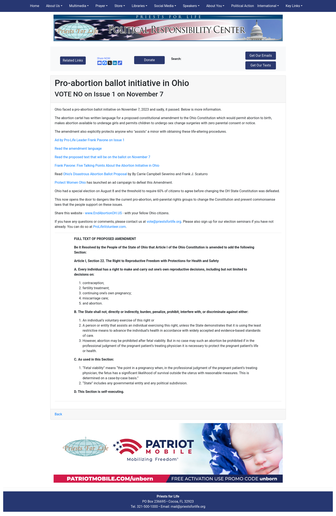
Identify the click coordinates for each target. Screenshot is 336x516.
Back (58, 414)
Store (118, 6)
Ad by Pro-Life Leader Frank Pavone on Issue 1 (90, 140)
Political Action (242, 6)
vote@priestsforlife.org (164, 222)
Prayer (100, 6)
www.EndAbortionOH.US (103, 213)
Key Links (293, 6)
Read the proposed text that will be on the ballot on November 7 (102, 157)
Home (34, 6)
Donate (149, 60)
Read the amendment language (78, 149)
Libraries (138, 6)
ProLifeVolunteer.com (109, 227)
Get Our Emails (260, 56)
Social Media (164, 6)
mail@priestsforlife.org (188, 507)
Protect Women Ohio (70, 182)
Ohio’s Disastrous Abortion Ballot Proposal (95, 174)
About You (214, 6)
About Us (53, 6)
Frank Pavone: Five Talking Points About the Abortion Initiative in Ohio (107, 166)
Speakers (190, 6)
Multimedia (77, 6)
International (266, 6)
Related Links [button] (73, 60)
